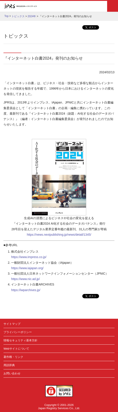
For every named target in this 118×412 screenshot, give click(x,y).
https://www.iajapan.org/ (27, 268)
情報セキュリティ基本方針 (20, 340)
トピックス (18, 16)
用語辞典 (9, 365)
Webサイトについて (16, 348)
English (92, 6)
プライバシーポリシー (17, 332)
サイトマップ (11, 323)
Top (6, 16)
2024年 (32, 16)
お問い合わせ (11, 373)
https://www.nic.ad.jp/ (25, 279)
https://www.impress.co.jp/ (28, 257)
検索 (101, 6)
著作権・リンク (13, 357)
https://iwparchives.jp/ (25, 290)
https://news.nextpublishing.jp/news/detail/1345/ (59, 234)
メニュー (112, 6)
